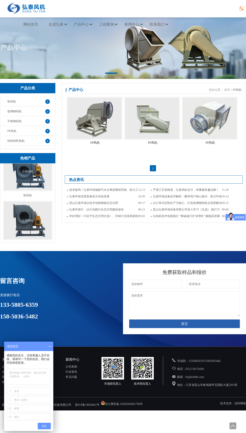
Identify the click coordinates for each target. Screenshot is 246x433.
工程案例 (106, 24)
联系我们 (157, 24)
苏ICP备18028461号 (87, 404)
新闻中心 (131, 24)
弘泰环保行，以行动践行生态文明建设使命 (96, 209)
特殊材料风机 (16, 140)
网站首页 (30, 24)
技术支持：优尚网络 (233, 403)
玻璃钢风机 (14, 111)
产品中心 (81, 24)
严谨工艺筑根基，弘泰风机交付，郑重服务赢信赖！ (186, 189)
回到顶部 (233, 426)
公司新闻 (71, 366)
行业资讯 (71, 371)
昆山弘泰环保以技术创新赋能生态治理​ (93, 203)
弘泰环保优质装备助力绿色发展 (89, 196)
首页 (227, 89)
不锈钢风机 (14, 121)
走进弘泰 (56, 24)
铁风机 (11, 101)
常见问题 (71, 376)
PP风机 (11, 131)
